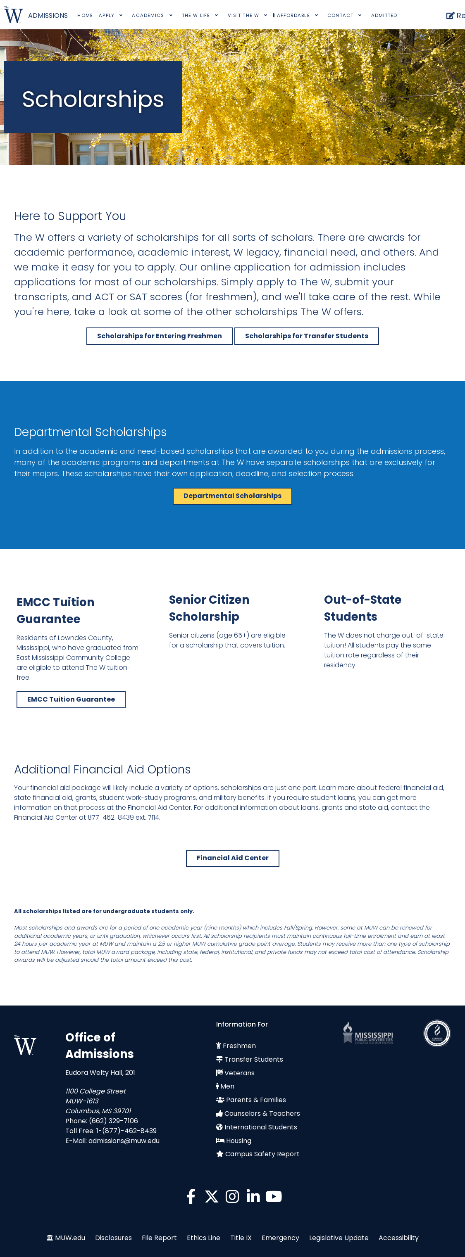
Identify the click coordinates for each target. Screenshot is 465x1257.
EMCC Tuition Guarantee (71, 699)
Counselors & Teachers (262, 1113)
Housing (238, 1141)
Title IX (241, 1238)
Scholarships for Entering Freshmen (159, 336)
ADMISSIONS (48, 15)
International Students (260, 1127)
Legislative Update (339, 1238)
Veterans (239, 1073)
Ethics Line (203, 1238)
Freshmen (239, 1046)
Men (227, 1086)
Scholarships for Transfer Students (306, 336)
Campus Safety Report (262, 1154)
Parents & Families (256, 1100)
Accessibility (399, 1238)
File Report (159, 1238)
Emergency (280, 1238)
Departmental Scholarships (232, 495)
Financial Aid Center (233, 858)
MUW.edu (70, 1238)
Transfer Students (253, 1059)
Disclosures (113, 1238)
